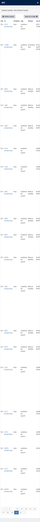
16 (35, 509)
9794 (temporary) (8, 348)
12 (17, 509)
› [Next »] (24, 512)
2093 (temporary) (8, 332)
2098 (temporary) (8, 219)
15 (30, 509)
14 (26, 509)
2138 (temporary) (8, 168)
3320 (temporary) (8, 127)
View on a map (31, 16)
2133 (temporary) (8, 470)
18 (8, 512)
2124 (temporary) (8, 25)
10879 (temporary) (8, 449)
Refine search (8, 16)
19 (12, 512)
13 (21, 509)
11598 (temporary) (8, 46)
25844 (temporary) (8, 490)
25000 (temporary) (8, 258)
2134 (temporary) (8, 149)
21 (21, 512)
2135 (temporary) (8, 368)
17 (3, 512)
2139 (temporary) (8, 433)
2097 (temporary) (8, 236)
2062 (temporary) (8, 193)
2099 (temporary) (8, 90)
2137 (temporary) (8, 412)
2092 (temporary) (8, 287)
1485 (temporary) (8, 106)
